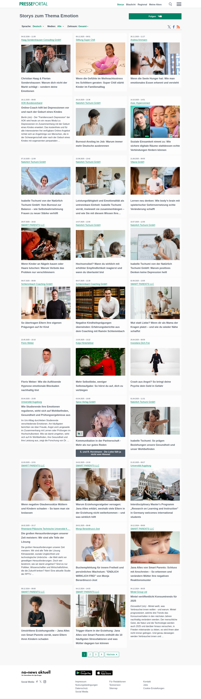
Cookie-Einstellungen (153, 689)
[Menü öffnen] (178, 4)
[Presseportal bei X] (40, 682)
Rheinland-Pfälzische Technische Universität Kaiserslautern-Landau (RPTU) (59, 530)
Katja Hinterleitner (85, 346)
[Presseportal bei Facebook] (36, 682)
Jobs (145, 685)
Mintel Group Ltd (139, 593)
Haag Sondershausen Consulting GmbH (42, 40)
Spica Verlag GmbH (86, 404)
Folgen (155, 17)
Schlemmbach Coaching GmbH (37, 283)
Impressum (80, 682)
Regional (142, 4)
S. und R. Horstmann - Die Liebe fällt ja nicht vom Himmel (100, 454)
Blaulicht (131, 4)
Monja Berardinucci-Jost (88, 530)
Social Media (81, 692)
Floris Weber (28, 346)
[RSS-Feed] (178, 27)
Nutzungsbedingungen (86, 685)
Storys (120, 4)
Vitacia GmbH (138, 162)
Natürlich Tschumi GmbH (88, 103)
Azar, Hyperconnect (140, 103)
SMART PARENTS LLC (33, 224)
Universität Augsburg (32, 404)
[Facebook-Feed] (174, 27)
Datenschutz (81, 689)
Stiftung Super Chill (85, 40)
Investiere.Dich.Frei (140, 346)
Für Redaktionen (117, 682)
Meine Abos (155, 4)
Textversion (115, 685)
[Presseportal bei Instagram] (44, 682)
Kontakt (147, 682)
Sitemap (113, 689)
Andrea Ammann (139, 40)
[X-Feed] (169, 27)
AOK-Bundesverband (32, 103)
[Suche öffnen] (170, 4)
